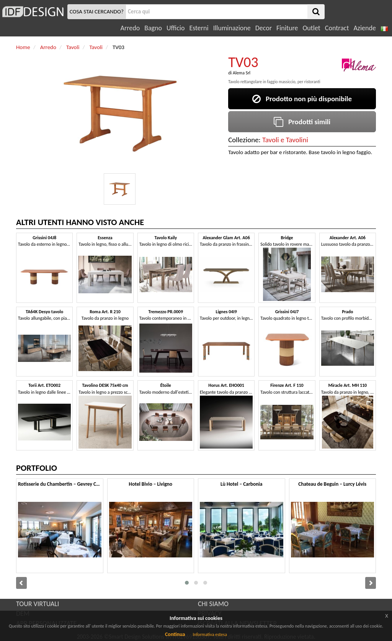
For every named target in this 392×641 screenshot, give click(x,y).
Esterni (198, 28)
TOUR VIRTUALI (37, 604)
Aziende (364, 28)
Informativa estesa (210, 634)
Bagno (153, 28)
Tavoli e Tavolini (285, 139)
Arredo (130, 28)
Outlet (311, 28)
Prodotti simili (302, 121)
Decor (263, 28)
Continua (175, 634)
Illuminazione (232, 28)
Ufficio (176, 28)
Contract (337, 28)
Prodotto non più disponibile (302, 98)
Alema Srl (241, 73)
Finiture (287, 28)
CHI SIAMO (213, 604)
